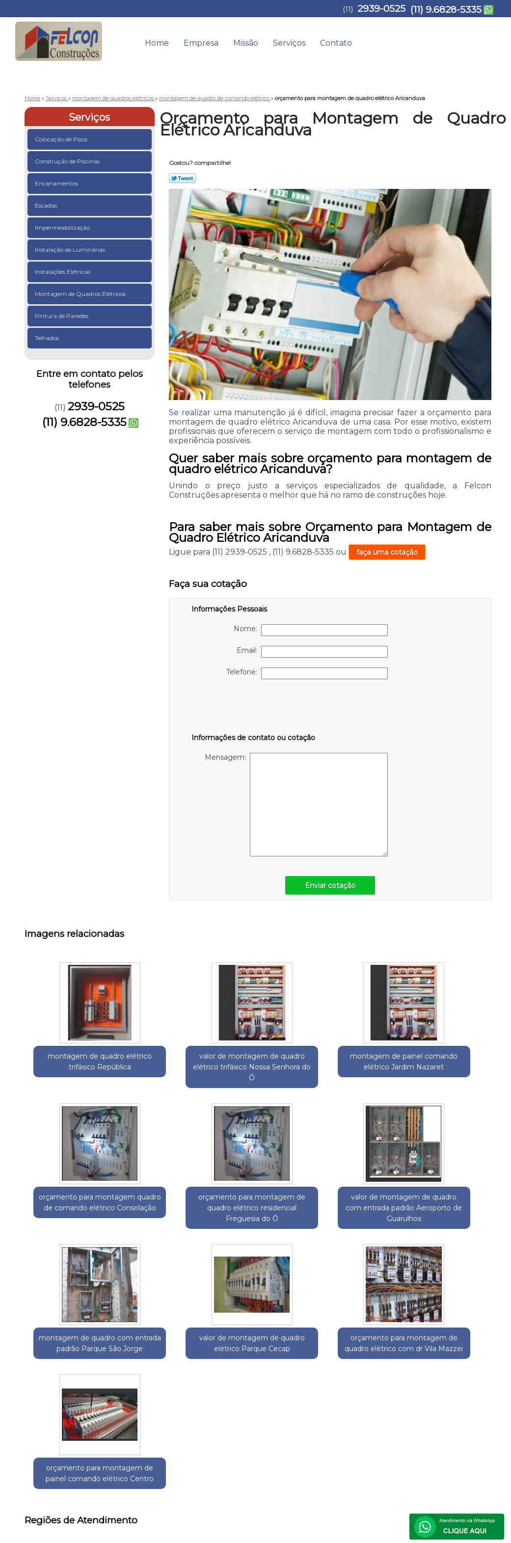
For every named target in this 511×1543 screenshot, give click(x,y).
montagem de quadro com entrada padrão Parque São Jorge (167, 1234)
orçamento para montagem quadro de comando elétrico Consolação (359, 1078)
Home (157, 43)
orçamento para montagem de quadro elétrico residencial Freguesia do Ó (454, 1078)
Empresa (201, 43)
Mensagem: (296, 804)
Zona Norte (207, 1346)
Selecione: (41, 1346)
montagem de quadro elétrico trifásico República (71, 1067)
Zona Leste (168, 1346)
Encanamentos (57, 183)
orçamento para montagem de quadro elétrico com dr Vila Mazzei (358, 1234)
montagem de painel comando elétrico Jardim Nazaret (263, 1072)
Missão (245, 43)
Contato (336, 43)
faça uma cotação (387, 552)
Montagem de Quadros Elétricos (81, 293)
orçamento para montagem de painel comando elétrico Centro (454, 1234)
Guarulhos (79, 1346)
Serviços (289, 43)
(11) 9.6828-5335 (446, 9)
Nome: (311, 630)
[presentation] (253, 708)
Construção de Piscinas (68, 161)
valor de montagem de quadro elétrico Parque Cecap (263, 1234)
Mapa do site (470, 1434)
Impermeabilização (63, 227)
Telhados (47, 338)
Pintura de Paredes (62, 315)
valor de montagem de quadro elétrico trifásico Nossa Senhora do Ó (167, 1078)
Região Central (123, 1346)
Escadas (46, 205)
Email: (312, 652)
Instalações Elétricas (63, 271)
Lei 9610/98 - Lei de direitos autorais (255, 1402)
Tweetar (182, 178)
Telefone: (307, 673)
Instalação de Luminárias (71, 249)
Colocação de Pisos (62, 139)
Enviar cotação (330, 885)
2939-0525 (381, 8)
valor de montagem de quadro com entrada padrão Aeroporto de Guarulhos (71, 1245)
